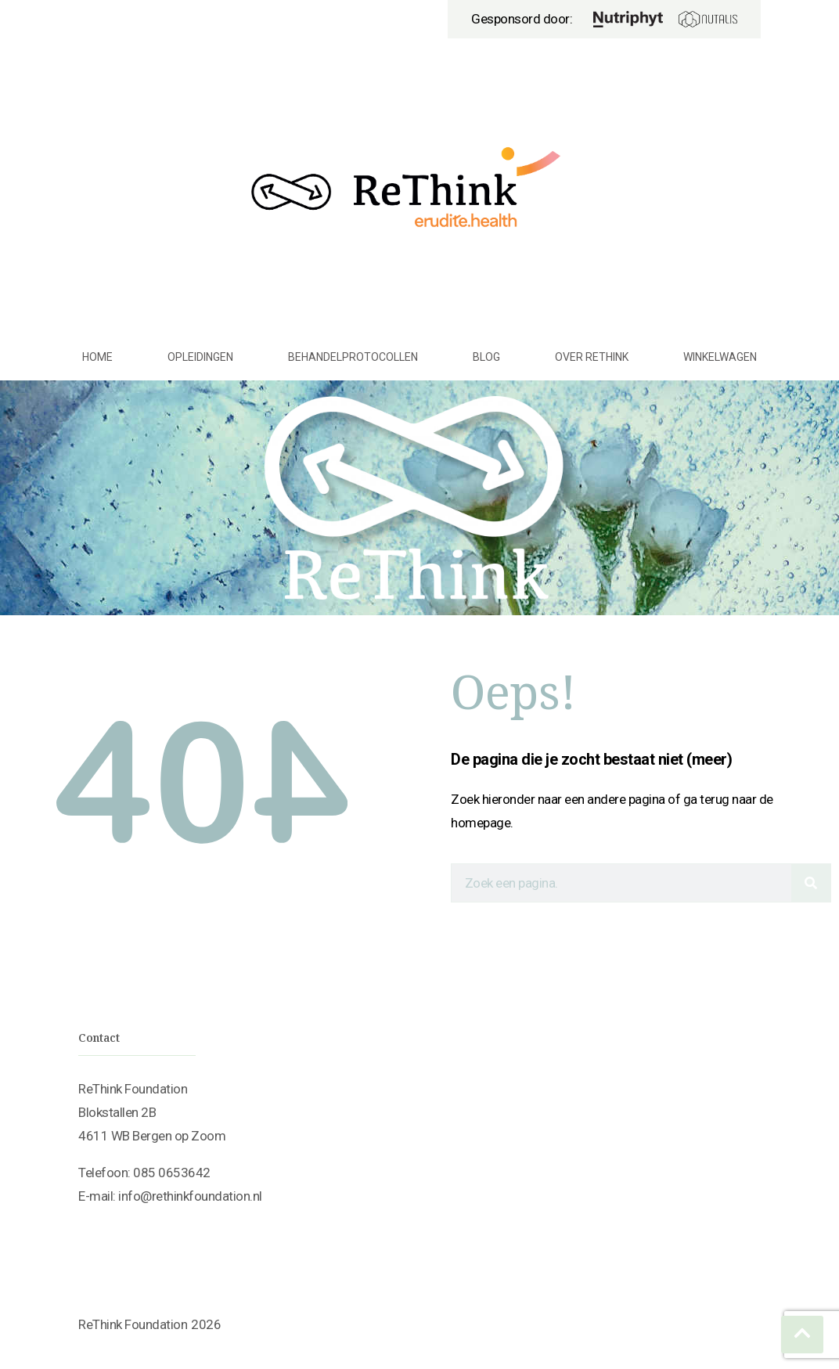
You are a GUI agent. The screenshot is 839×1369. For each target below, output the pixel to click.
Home (97, 357)
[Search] (810, 883)
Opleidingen (200, 357)
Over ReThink (591, 357)
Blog (486, 357)
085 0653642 (172, 1172)
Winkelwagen (720, 357)
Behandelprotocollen (353, 357)
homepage (480, 822)
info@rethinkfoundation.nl (190, 1196)
